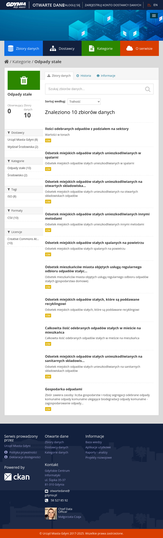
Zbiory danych (23, 48)
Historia (83, 76)
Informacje (106, 76)
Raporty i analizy (97, 452)
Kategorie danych (56, 452)
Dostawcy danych (56, 447)
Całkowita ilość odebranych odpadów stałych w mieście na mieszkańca (93, 330)
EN (155, 5)
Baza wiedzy (94, 442)
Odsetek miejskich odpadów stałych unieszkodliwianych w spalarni (93, 155)
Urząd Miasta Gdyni (17, 446)
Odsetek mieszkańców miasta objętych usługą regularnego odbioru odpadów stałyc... (93, 269)
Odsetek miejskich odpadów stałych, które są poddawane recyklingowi (92, 301)
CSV (48, 140)
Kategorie (101, 48)
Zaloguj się (71, 5)
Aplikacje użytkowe (98, 447)
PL (149, 5)
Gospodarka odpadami (63, 389)
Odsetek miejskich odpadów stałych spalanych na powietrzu (94, 242)
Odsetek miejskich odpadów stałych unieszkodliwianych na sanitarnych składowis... (93, 358)
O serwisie (139, 48)
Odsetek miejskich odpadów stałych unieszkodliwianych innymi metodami (97, 216)
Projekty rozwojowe (99, 457)
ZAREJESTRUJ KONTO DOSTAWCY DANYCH (113, 5)
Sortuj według (55, 101)
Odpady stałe (47, 61)
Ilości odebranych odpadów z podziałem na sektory (87, 128)
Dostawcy (62, 48)
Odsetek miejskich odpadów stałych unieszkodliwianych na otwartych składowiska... (93, 183)
